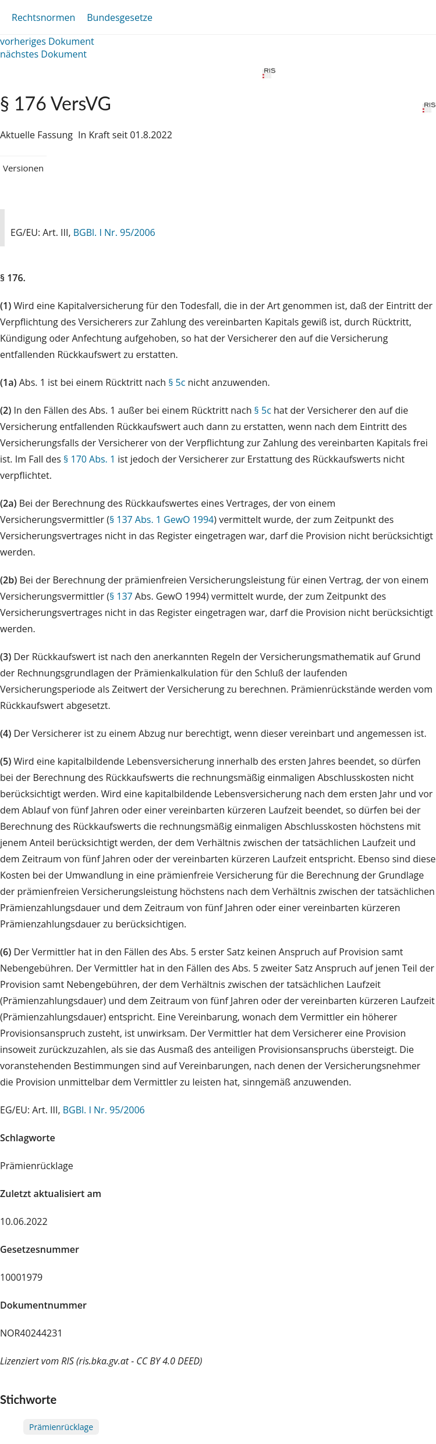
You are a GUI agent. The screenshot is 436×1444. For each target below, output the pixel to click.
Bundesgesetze (120, 17)
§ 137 (121, 596)
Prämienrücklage (61, 1426)
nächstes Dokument (43, 54)
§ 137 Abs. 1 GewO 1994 (161, 519)
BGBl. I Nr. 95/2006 (114, 232)
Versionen (23, 168)
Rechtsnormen (43, 17)
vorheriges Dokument (47, 41)
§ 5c (176, 382)
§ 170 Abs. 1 (89, 459)
